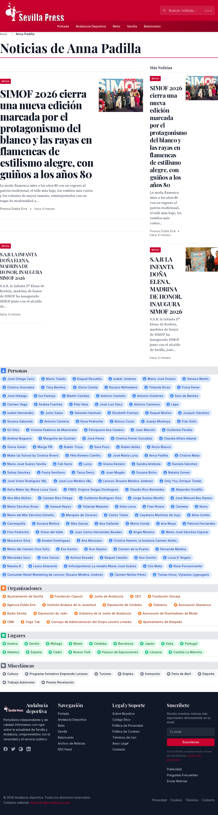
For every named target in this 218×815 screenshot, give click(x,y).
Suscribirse (190, 742)
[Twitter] (13, 749)
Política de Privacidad (127, 725)
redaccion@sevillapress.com (50, 802)
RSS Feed (65, 749)
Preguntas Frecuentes (182, 775)
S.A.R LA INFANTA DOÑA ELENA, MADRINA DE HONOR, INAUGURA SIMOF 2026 (21, 266)
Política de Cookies (126, 731)
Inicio (3, 34)
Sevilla (132, 26)
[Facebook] (5, 749)
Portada (63, 26)
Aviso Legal (120, 743)
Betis (116, 26)
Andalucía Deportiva (91, 26)
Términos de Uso (124, 737)
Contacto (118, 749)
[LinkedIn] (28, 749)
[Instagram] (21, 749)
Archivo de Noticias (71, 743)
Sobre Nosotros (123, 713)
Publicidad (174, 769)
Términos (191, 800)
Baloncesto (152, 26)
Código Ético (121, 719)
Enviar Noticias (177, 781)
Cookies (176, 800)
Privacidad (159, 800)
